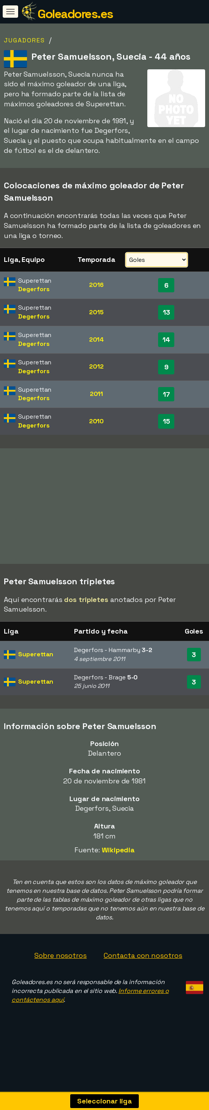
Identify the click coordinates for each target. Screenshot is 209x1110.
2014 (96, 339)
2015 (96, 312)
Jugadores (24, 40)
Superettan (35, 667)
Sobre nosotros (60, 968)
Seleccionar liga (104, 1101)
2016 (96, 285)
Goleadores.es (75, 14)
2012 (96, 366)
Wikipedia (118, 862)
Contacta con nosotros (143, 968)
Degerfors (33, 289)
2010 (96, 421)
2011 (96, 394)
